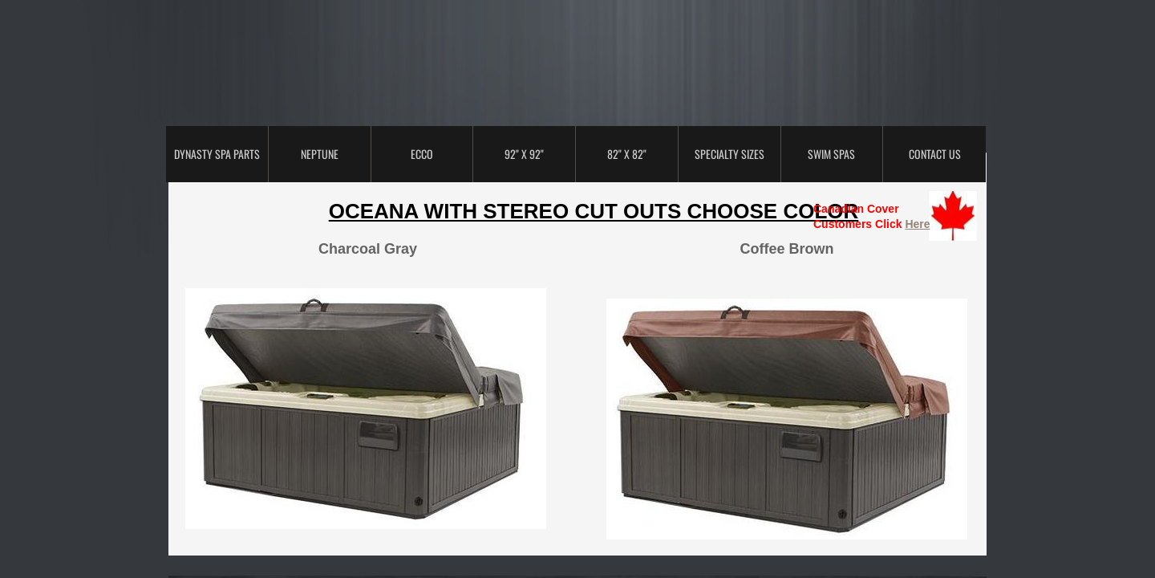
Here (917, 224)
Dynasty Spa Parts (217, 153)
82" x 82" (626, 153)
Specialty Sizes (729, 153)
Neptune (319, 153)
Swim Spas (831, 153)
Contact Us (935, 153)
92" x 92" (524, 153)
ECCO (422, 153)
